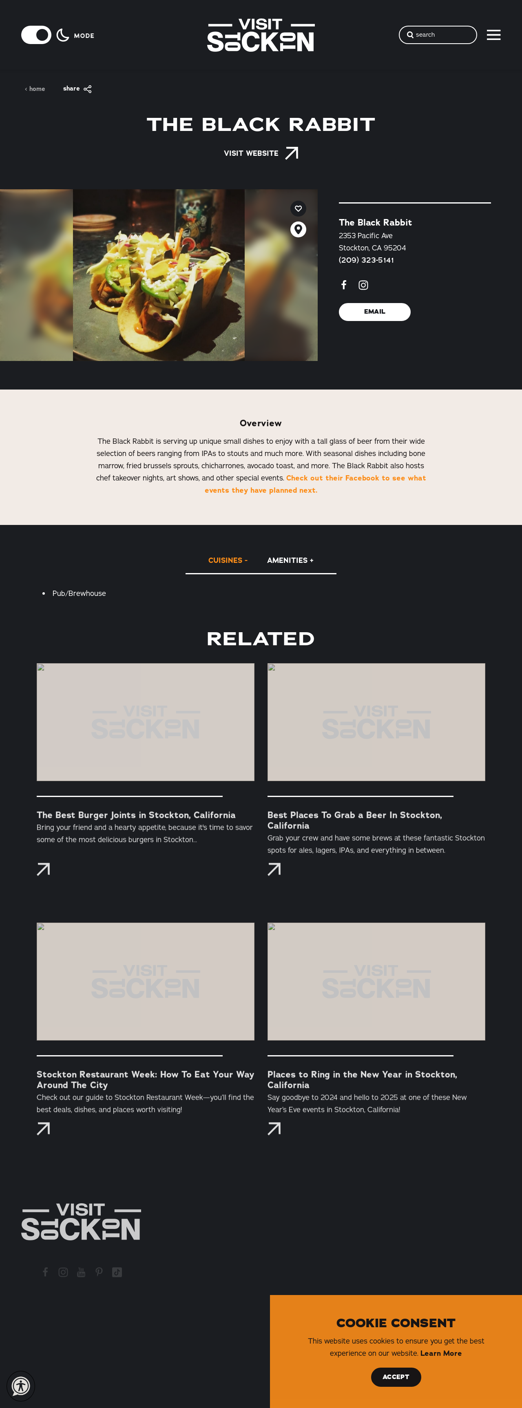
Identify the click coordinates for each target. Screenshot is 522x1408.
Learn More (441, 1353)
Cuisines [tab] (225, 560)
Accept (396, 1377)
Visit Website (261, 153)
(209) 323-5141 (366, 260)
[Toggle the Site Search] (438, 35)
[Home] (81, 1221)
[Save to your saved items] (298, 209)
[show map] (298, 229)
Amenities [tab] (287, 560)
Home (34, 89)
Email (375, 312)
